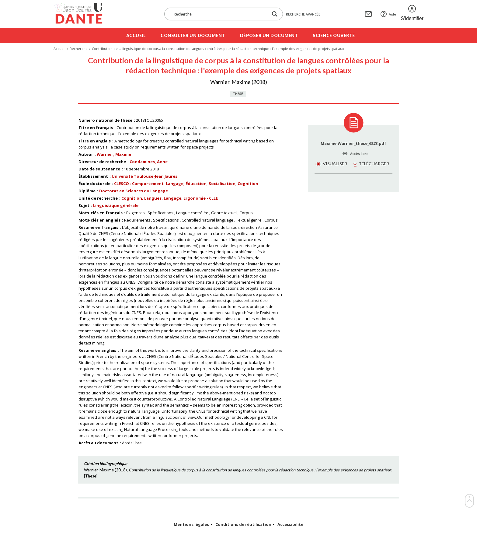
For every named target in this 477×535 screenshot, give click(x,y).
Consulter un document (193, 35)
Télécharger (374, 163)
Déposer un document (269, 35)
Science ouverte (334, 35)
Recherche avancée (303, 14)
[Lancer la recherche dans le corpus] (274, 14)
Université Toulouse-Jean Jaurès (144, 176)
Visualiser (335, 163)
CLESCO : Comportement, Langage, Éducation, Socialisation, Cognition (186, 183)
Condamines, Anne (149, 161)
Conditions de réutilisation (243, 524)
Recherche (79, 48)
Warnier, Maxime (114, 154)
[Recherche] (219, 14)
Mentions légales (191, 524)
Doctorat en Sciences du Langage (133, 191)
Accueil (136, 35)
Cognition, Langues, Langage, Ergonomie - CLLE (169, 198)
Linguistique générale (115, 205)
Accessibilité (290, 524)
